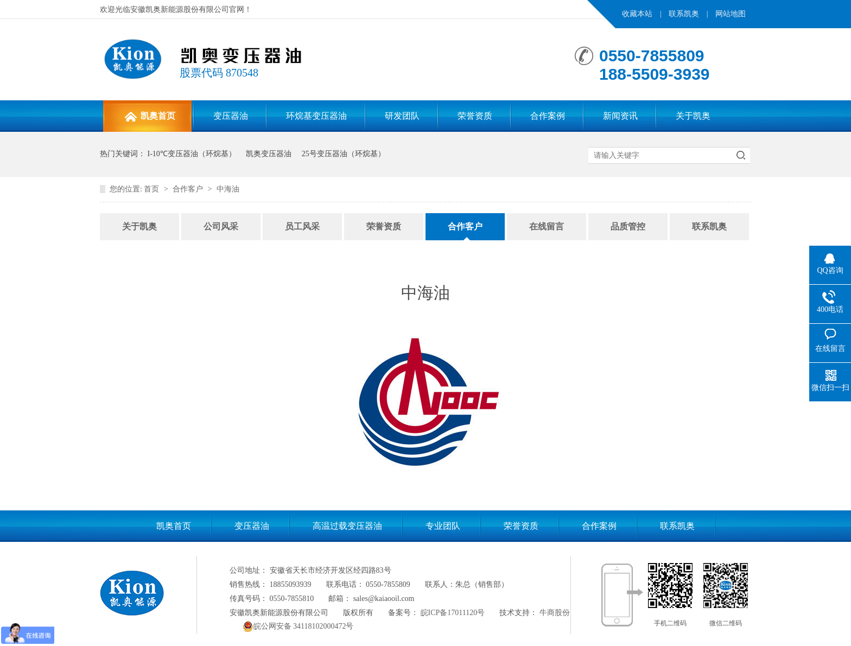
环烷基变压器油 (316, 115)
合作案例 (547, 115)
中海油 (228, 189)
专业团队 (443, 525)
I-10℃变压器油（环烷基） (192, 154)
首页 (151, 189)
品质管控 (628, 226)
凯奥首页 (149, 116)
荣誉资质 (475, 115)
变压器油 (230, 115)
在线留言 (546, 226)
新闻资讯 (620, 115)
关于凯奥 (693, 115)
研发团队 (402, 115)
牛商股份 (554, 613)
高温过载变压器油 (347, 525)
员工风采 (302, 226)
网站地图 (730, 14)
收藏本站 (637, 14)
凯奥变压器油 (268, 154)
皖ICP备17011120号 (453, 613)
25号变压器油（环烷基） (343, 154)
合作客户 (188, 189)
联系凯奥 (684, 14)
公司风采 (221, 226)
